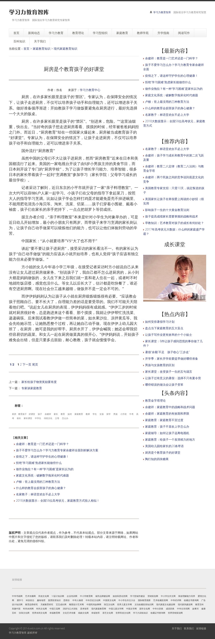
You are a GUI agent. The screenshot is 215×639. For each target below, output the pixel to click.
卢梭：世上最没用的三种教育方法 (38, 482)
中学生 (38, 418)
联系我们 (189, 628)
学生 (95, 414)
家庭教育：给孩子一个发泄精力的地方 (170, 439)
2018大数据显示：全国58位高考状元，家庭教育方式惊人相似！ (58, 500)
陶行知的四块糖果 (157, 459)
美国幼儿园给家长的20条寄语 (164, 446)
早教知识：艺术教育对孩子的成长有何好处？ (174, 223)
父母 (57, 418)
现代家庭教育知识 (65, 49)
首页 (26, 49)
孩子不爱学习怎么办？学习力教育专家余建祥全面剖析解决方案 (57, 450)
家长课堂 (28, 418)
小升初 (123, 414)
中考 (131, 414)
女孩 (102, 414)
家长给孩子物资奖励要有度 (39, 382)
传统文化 (48, 418)
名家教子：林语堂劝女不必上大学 (38, 494)
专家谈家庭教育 (31, 388)
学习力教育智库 (162, 12)
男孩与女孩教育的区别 (159, 365)
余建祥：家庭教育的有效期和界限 (167, 413)
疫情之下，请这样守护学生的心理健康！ (42, 456)
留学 (108, 414)
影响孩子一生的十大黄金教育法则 (167, 210)
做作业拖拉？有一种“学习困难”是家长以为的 (44, 469)
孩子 (40, 414)
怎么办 (65, 418)
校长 (19, 418)
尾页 (35, 364)
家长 (56, 414)
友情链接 (201, 628)
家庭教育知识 (41, 49)
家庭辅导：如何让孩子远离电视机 (167, 433)
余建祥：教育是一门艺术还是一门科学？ (42, 444)
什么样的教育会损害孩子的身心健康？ (41, 488)
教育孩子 (22, 414)
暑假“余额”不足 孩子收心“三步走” (167, 352)
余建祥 (48, 414)
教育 (63, 414)
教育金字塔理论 (155, 400)
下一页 (26, 364)
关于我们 (177, 628)
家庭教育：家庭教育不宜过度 (164, 420)
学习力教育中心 (90, 90)
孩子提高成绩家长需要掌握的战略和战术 (171, 216)
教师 (88, 414)
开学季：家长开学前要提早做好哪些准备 (171, 358)
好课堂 (32, 414)
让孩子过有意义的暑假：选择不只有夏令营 (173, 378)
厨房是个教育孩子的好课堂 (162, 452)
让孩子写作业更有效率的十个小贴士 (168, 335)
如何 (70, 414)
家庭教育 (79, 414)
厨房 (14, 414)
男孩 (115, 414)
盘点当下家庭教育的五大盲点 (164, 328)
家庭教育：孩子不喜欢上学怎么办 (167, 426)
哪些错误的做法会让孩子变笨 (164, 385)
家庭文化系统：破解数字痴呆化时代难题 (42, 475)
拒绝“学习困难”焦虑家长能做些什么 (39, 463)
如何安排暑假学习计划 (159, 322)
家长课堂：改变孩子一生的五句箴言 (168, 372)
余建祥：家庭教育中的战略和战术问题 (170, 407)
